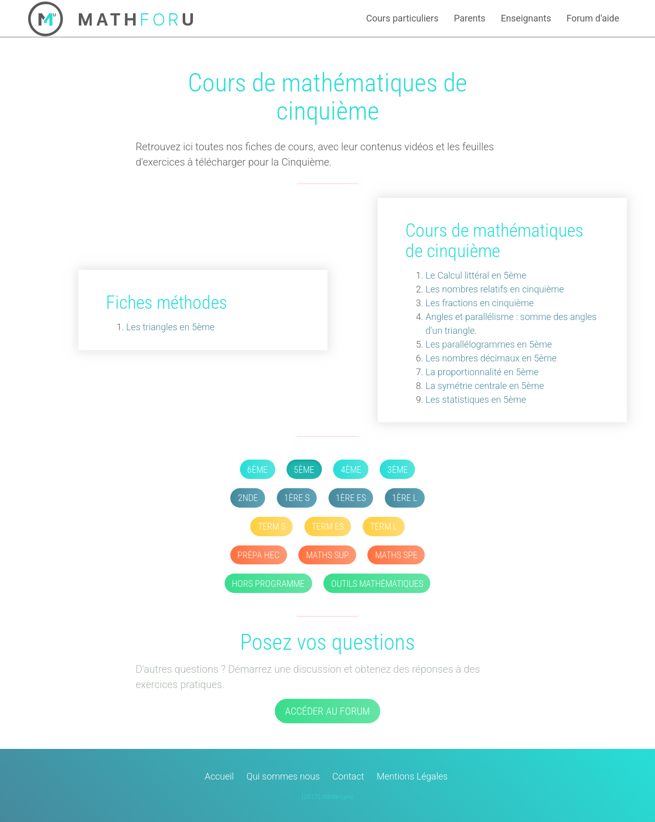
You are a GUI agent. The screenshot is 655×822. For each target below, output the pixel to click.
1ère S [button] (297, 497)
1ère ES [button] (351, 497)
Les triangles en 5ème (170, 327)
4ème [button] (351, 469)
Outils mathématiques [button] (377, 583)
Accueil (219, 776)
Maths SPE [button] (396, 555)
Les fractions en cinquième (480, 303)
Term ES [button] (328, 526)
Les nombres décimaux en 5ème (491, 358)
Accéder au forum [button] (327, 711)
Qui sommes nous (283, 776)
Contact (348, 776)
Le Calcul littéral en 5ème (476, 275)
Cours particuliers (402, 18)
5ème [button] (304, 469)
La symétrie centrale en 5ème (485, 385)
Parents (470, 18)
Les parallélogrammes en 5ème (489, 344)
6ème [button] (257, 469)
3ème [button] (397, 469)
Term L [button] (383, 526)
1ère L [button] (404, 497)
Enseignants (526, 18)
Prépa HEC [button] (258, 555)
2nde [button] (248, 497)
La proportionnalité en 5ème (482, 372)
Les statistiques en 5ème (476, 399)
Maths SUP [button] (327, 555)
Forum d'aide (592, 18)
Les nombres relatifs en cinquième (495, 289)
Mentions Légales (412, 776)
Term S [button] (272, 526)
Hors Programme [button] (268, 583)
